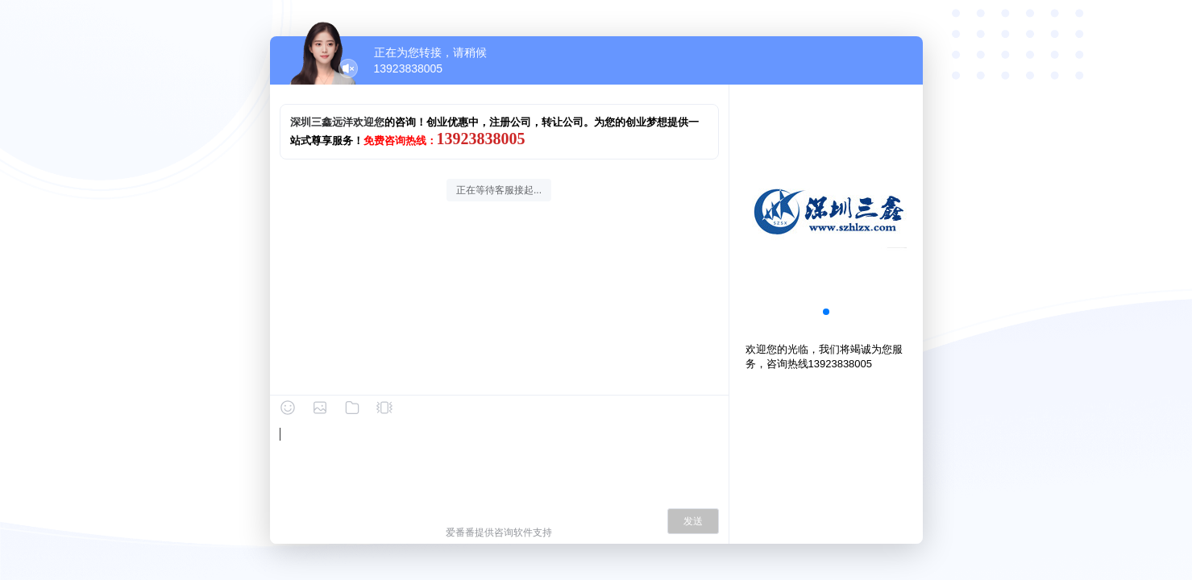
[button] (826, 312)
